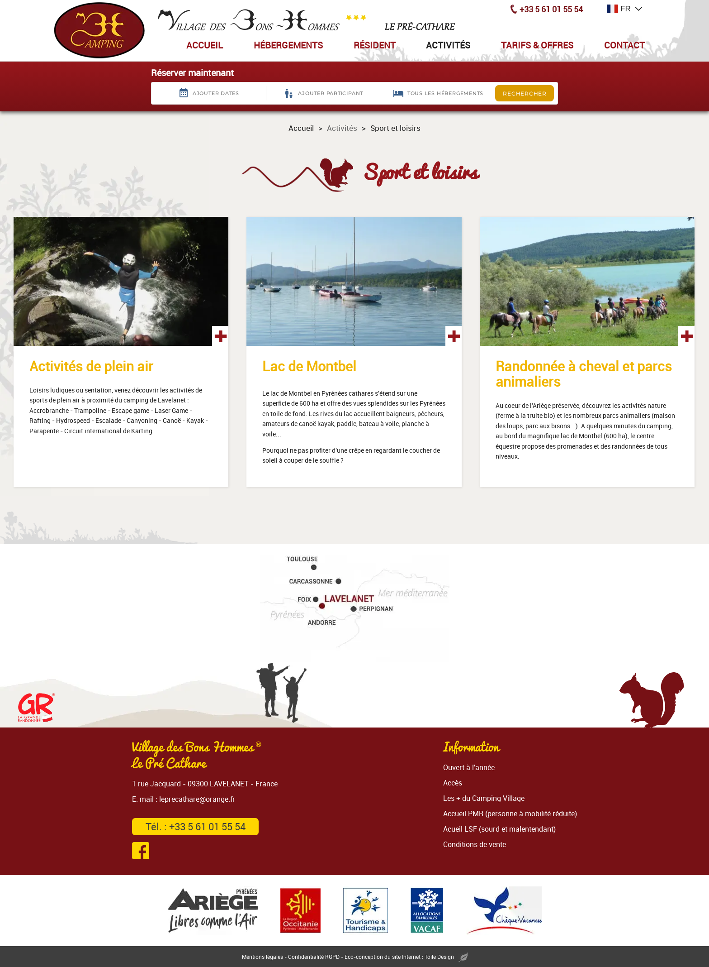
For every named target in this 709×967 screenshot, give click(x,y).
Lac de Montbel (309, 366)
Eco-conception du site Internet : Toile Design (406, 956)
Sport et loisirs (395, 128)
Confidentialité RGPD (314, 956)
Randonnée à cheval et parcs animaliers (584, 374)
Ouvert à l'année (469, 767)
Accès (452, 783)
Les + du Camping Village (484, 798)
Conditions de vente (474, 844)
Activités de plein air (91, 366)
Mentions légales (262, 956)
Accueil (301, 128)
